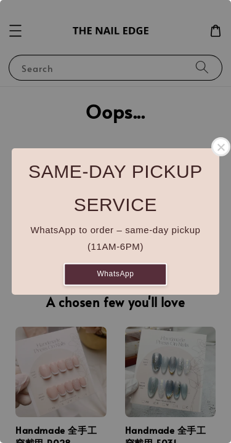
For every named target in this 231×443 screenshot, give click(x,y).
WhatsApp (115, 273)
